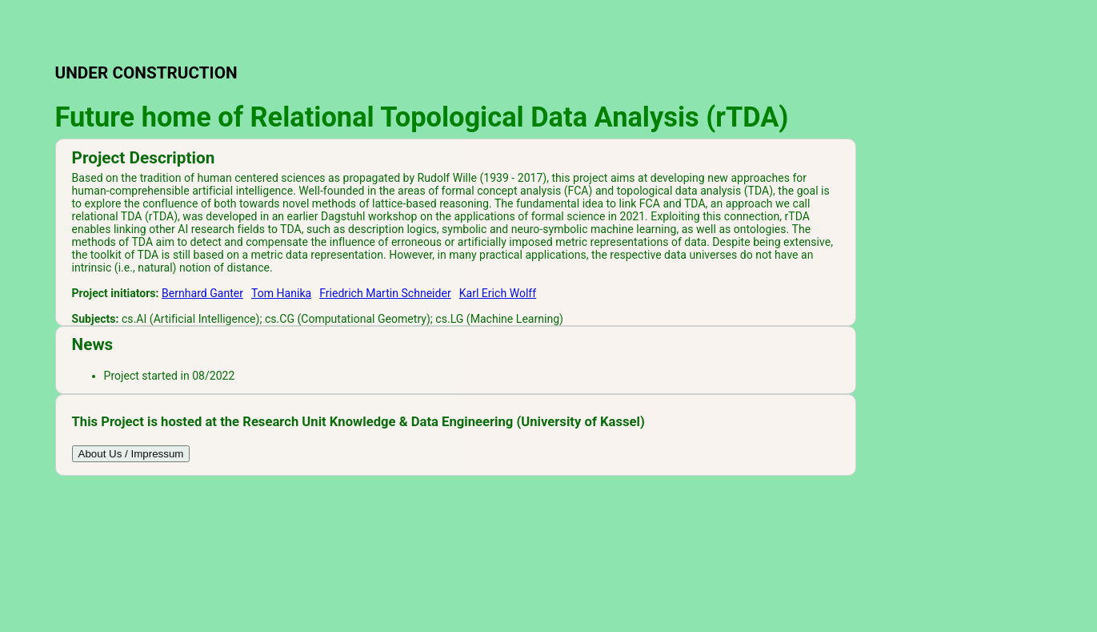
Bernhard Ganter (202, 293)
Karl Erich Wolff (497, 293)
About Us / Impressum (131, 454)
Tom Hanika (281, 293)
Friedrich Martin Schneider (385, 293)
